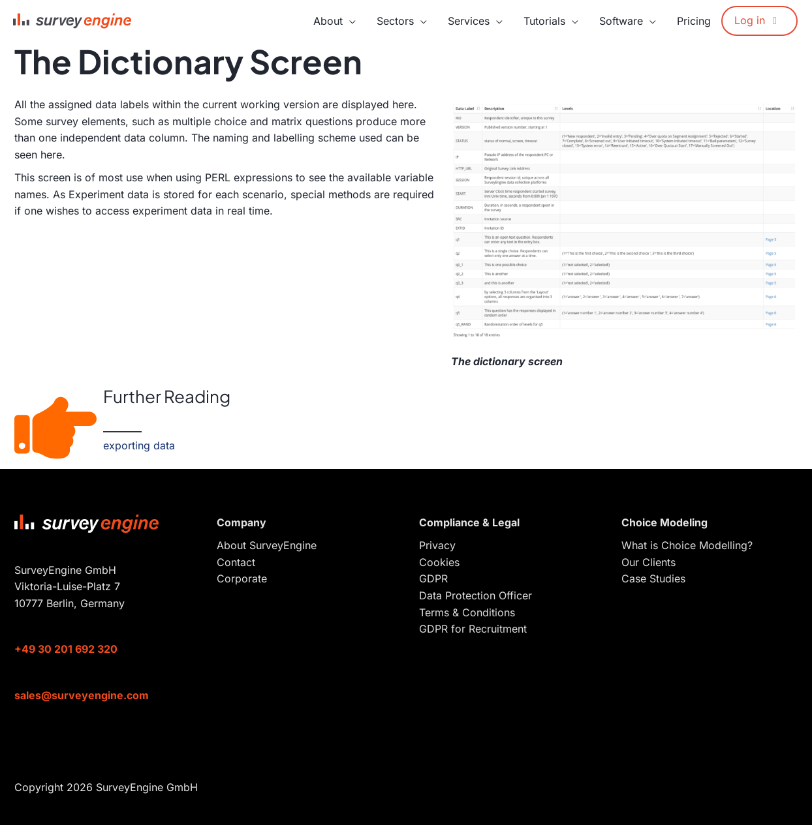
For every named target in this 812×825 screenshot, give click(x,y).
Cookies (439, 562)
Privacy (437, 545)
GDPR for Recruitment (473, 628)
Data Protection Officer (475, 595)
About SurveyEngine (267, 545)
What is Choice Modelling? (687, 545)
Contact (236, 562)
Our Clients (648, 562)
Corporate (242, 578)
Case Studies (653, 578)
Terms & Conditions (467, 612)
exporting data (139, 445)
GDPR (433, 578)
